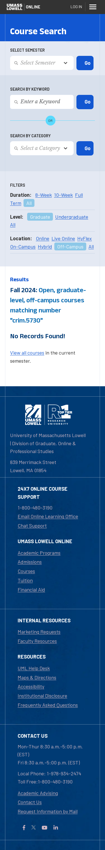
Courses (26, 571)
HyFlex (84, 238)
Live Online (63, 238)
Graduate (40, 217)
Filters (17, 185)
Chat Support (32, 525)
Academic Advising (38, 793)
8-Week (43, 195)
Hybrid (45, 246)
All (29, 203)
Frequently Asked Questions (48, 705)
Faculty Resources (37, 641)
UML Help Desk (34, 668)
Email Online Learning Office (48, 516)
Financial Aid (31, 589)
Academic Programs (39, 553)
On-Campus (23, 246)
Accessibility (31, 686)
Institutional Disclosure (42, 696)
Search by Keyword (30, 89)
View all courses (27, 352)
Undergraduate (71, 217)
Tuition (25, 580)
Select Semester (27, 50)
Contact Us (30, 802)
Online (42, 238)
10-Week (63, 195)
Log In (76, 6)
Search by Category (30, 135)
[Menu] (92, 7)
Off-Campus (70, 246)
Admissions (30, 562)
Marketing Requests (39, 632)
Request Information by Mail (48, 811)
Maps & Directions (37, 677)
